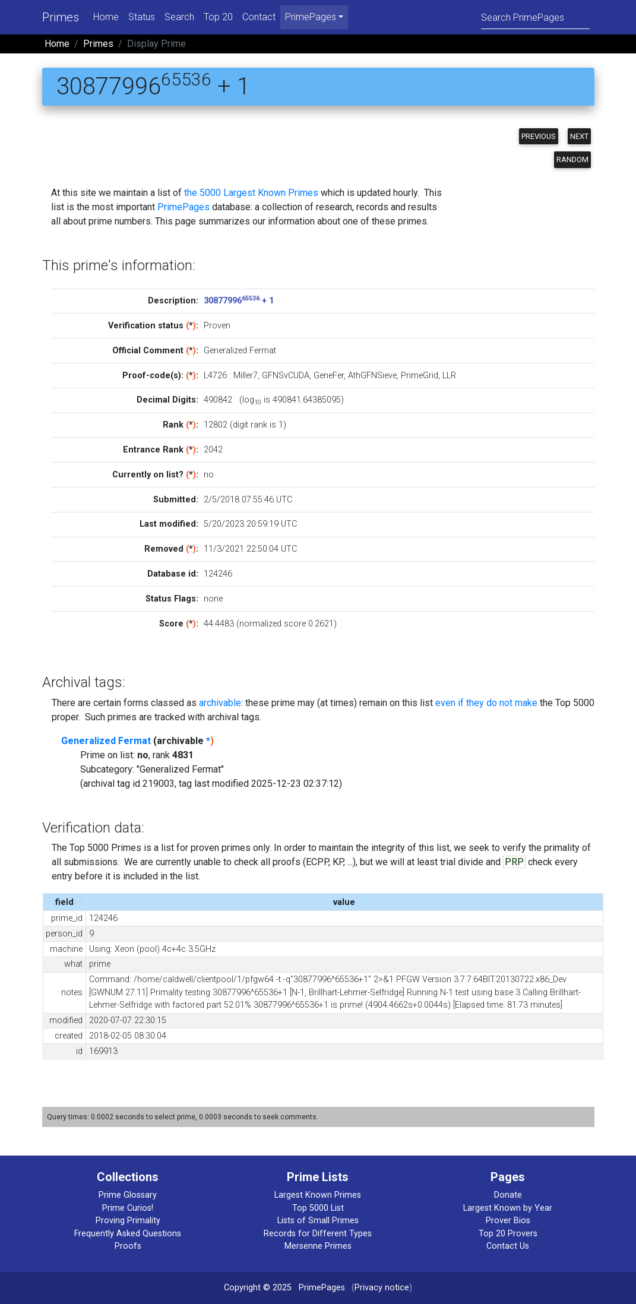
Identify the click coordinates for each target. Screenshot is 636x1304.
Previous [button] (538, 136)
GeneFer (329, 376)
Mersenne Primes (318, 1246)
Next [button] (579, 136)
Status (141, 17)
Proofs (128, 1246)
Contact (259, 17)
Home (106, 17)
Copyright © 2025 (258, 1288)
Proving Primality (128, 1221)
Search (179, 17)
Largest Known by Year (507, 1208)
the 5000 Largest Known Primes (251, 192)
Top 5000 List (318, 1208)
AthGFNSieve (372, 376)
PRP (514, 862)
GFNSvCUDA (285, 376)
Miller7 (245, 376)
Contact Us (507, 1246)
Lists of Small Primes (318, 1221)
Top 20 (218, 17)
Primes (60, 17)
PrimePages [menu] (310, 17)
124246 (218, 574)
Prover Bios (508, 1221)
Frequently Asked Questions (127, 1234)
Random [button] (572, 159)
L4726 (215, 376)
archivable (220, 702)
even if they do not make (486, 702)
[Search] (535, 17)
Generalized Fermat (106, 740)
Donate (508, 1195)
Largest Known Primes (317, 1195)
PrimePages (183, 207)
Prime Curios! (127, 1208)
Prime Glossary (128, 1195)
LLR (449, 376)
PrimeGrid (419, 376)
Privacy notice (382, 1288)
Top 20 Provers (508, 1234)
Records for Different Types (318, 1234)
